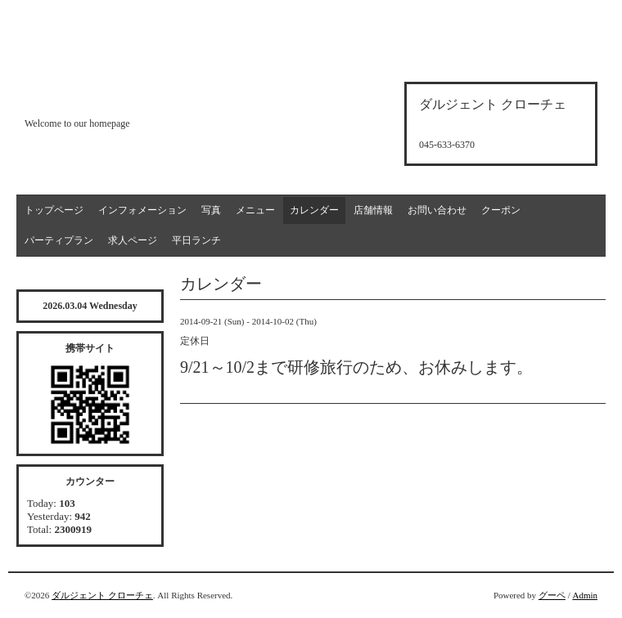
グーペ (552, 595)
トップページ (54, 210)
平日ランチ (196, 240)
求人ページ (132, 240)
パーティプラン (59, 240)
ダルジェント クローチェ (102, 595)
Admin (584, 595)
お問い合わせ (437, 210)
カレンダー (314, 210)
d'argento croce (106, 95)
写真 (211, 210)
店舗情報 (373, 210)
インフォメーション (142, 210)
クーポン (501, 210)
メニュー (255, 210)
